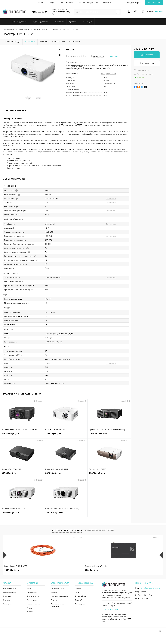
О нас (29, 588)
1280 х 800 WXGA (109, 83)
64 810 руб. (51, 570)
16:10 (105, 92)
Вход (128, 3)
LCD (105, 86)
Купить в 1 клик (147, 63)
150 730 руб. (12, 570)
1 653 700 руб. (65, 514)
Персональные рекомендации (67, 530)
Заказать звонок (154, 2)
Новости (41, 3)
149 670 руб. (65, 435)
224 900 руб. (109, 474)
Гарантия (54, 600)
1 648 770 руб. (109, 435)
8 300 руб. (91, 570)
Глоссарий (78, 600)
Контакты (107, 3)
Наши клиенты (32, 592)
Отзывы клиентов (33, 596)
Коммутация (7, 596)
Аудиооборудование (9, 592)
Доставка (54, 592)
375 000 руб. (133, 570)
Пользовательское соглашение (57, 605)
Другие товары (111, 199)
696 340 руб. (21, 474)
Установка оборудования (88, 3)
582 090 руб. (65, 474)
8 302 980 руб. (21, 435)
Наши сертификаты (33, 604)
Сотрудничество (32, 608)
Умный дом (7, 604)
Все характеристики (108, 74)
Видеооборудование (9, 588)
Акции (52, 3)
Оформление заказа (58, 588)
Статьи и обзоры (66, 3)
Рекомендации (32, 600)
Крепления (6, 600)
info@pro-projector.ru (150, 588)
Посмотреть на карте (110, 610)
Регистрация (137, 3)
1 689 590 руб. (21, 514)
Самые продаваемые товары (99, 530)
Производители (80, 604)
